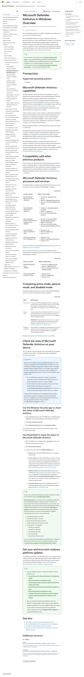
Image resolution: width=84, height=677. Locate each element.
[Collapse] (17, 11)
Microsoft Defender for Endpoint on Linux (39, 591)
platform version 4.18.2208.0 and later (42, 362)
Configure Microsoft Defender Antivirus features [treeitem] (12, 112)
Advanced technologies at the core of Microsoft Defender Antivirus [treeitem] (12, 142)
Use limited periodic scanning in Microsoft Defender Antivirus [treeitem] (12, 180)
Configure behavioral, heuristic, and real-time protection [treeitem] (10, 136)
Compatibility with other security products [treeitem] (11, 190)
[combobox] (10, 14)
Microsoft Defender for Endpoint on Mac (39, 580)
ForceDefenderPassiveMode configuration (38, 388)
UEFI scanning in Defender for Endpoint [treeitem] (12, 251)
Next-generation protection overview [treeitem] (11, 67)
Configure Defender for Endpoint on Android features (43, 593)
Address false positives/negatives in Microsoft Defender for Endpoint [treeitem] (11, 266)
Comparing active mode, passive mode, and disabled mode (73, 26)
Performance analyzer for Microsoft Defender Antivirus (41, 543)
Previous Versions (14, 672)
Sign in (80, 2)
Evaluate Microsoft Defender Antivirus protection (38, 626)
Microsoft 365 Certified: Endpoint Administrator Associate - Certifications (40, 651)
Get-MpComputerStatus (43, 496)
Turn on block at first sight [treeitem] (11, 127)
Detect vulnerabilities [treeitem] (9, 47)
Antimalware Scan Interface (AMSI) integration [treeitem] (11, 131)
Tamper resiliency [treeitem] (8, 55)
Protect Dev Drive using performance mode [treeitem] (10, 185)
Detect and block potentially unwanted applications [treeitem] (11, 157)
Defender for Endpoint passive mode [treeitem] (10, 194)
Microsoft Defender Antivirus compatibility (44, 336)
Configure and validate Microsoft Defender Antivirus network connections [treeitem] (12, 121)
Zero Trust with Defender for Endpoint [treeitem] (9, 20)
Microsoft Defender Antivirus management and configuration (42, 624)
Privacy (33, 672)
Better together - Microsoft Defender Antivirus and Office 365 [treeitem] (13, 104)
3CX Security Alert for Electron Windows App (42, 106)
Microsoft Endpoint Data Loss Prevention (35, 250)
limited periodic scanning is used (39, 487)
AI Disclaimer (5, 672)
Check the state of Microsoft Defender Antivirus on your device (73, 30)
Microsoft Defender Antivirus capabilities (72, 16)
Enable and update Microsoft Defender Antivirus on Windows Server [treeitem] (12, 83)
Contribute (26, 672)
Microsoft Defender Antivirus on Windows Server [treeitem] (12, 76)
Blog (20, 672)
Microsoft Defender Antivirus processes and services (72, 23)
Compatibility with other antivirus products (73, 20)
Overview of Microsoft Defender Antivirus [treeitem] (12, 71)
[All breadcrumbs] (24, 11)
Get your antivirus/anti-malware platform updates (73, 33)
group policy (40, 366)
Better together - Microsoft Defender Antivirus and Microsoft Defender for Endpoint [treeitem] (13, 97)
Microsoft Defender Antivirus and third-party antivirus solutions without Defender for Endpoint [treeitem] (12, 200)
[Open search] (76, 2)
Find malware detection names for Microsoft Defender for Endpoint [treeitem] (10, 207)
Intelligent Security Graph (38, 138)
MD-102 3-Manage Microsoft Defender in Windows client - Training (39, 643)
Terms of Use (55, 672)
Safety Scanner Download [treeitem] (11, 109)
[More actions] (62, 11)
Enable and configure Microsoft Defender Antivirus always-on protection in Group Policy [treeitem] (12, 163)
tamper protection (29, 372)
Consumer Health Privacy (43, 672)
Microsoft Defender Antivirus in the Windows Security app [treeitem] (12, 90)
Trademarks (62, 672)
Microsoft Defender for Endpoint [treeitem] (10, 17)
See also (67, 36)
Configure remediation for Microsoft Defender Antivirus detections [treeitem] (12, 170)
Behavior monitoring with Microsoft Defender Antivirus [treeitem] (12, 147)
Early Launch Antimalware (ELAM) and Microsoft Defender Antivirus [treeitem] (11, 260)
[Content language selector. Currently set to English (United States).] (9, 669)
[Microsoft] (3, 2)
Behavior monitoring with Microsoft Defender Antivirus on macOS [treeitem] (12, 152)
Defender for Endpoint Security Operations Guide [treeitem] (10, 35)
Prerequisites (69, 14)
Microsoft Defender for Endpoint (32, 11)
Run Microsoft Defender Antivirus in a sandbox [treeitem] (10, 255)
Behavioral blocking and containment (32, 151)
